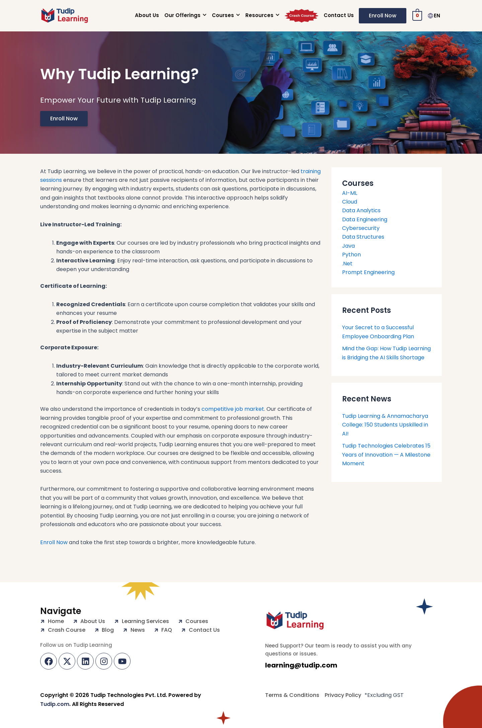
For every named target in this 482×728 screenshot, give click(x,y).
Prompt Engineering (368, 272)
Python (351, 254)
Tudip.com (54, 704)
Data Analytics (361, 210)
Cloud (349, 202)
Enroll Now (54, 542)
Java (348, 246)
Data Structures (363, 237)
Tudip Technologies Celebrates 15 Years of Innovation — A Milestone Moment (386, 454)
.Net (347, 263)
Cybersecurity (361, 228)
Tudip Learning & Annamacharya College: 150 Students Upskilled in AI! (385, 425)
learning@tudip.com (301, 665)
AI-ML (349, 193)
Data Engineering (364, 219)
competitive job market (233, 409)
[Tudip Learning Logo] (295, 621)
